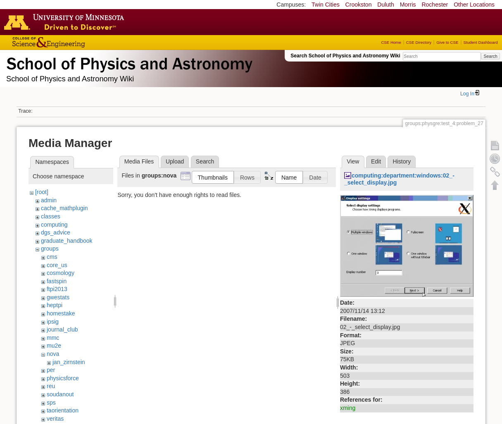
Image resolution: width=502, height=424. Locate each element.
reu (51, 386)
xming (347, 408)
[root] (41, 192)
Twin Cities (326, 4)
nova (53, 354)
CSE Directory (418, 42)
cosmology (60, 273)
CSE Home (391, 42)
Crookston (358, 4)
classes (50, 216)
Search (490, 56)
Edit (376, 161)
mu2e (54, 345)
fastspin (57, 281)
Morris (408, 4)
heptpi (54, 305)
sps (51, 402)
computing (54, 224)
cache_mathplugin (64, 208)
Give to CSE (447, 42)
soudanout (60, 394)
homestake (61, 313)
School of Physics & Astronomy (128, 62)
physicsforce (63, 378)
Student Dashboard (481, 42)
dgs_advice (55, 232)
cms (52, 256)
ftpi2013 (57, 289)
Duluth (385, 4)
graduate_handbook (67, 240)
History (402, 161)
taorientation (63, 410)
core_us (57, 265)
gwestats (58, 297)
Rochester (434, 4)
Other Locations (474, 4)
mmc (53, 337)
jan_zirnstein (68, 362)
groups (50, 248)
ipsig (53, 321)
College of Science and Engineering (74, 42)
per (51, 370)
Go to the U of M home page (66, 22)
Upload (175, 161)
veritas (55, 418)
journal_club (62, 329)
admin (49, 200)
